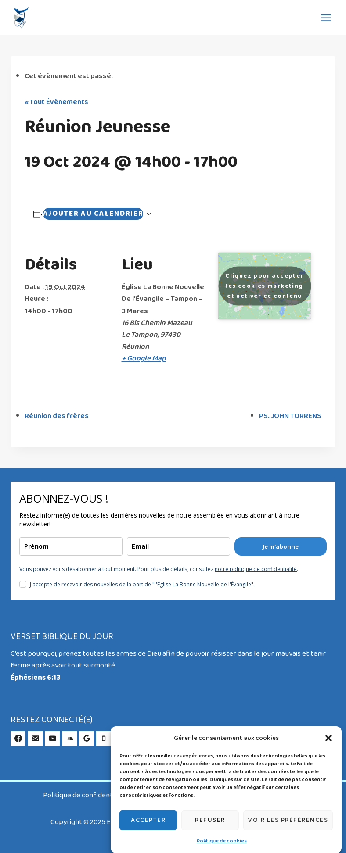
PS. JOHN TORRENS (290, 416)
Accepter (148, 820)
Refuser (210, 820)
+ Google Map (144, 358)
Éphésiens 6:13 (36, 678)
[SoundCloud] (69, 738)
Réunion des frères (57, 416)
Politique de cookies (222, 841)
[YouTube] (52, 738)
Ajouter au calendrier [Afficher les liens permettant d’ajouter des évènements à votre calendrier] (93, 214)
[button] (328, 738)
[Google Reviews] (86, 738)
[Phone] (103, 738)
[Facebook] (18, 738)
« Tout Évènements (56, 102)
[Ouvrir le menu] (325, 17)
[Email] (35, 738)
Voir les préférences (288, 820)
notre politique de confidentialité (256, 569)
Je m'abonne (281, 546)
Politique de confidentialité (86, 795)
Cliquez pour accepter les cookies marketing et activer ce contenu (264, 286)
